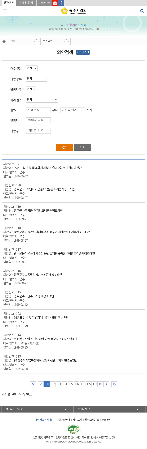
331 (47, 384)
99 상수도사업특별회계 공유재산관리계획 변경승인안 (46, 360)
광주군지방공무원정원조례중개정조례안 (38, 275)
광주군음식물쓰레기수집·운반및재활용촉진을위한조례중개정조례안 (54, 254)
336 (76, 384)
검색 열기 (142, 11)
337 (82, 384)
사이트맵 (77, 419)
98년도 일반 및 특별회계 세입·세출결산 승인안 (41, 318)
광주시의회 (9, 2)
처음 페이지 (33, 384)
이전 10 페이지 (41, 384)
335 (71, 384)
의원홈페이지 (26, 2)
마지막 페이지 (114, 384)
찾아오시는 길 (92, 419)
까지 (89, 110)
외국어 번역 (83, 52)
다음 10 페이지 (106, 384)
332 (53, 384)
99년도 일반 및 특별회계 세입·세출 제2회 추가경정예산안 (48, 168)
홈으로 (4, 41)
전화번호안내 (63, 419)
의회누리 (106, 419)
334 (65, 384)
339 (94, 384)
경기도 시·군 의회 (14, 409)
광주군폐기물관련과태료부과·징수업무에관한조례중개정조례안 (52, 232)
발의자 (14, 120)
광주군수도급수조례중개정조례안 (34, 296)
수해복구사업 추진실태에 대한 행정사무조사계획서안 (45, 339)
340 (100, 384)
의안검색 (47, 41)
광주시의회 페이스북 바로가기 (61, 3)
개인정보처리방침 (44, 419)
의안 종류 (16, 79)
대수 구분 (16, 68)
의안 (13, 41)
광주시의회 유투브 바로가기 (55, 3)
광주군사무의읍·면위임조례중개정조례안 (38, 211)
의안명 (14, 131)
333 (59, 384)
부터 (55, 110)
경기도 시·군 (83, 409)
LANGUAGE (44, 2)
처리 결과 (16, 100)
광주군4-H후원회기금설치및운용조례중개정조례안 (44, 189)
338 (88, 384)
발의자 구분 (17, 89)
